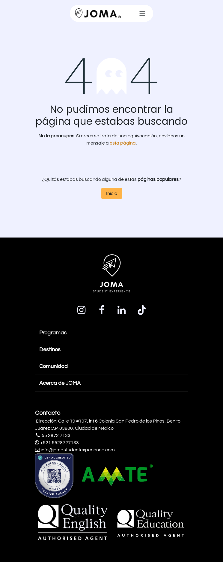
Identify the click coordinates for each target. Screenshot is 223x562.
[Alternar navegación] (142, 13)
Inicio (111, 193)
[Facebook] (101, 310)
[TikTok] (141, 310)
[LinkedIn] (121, 310)
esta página (123, 143)
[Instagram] (81, 310)
